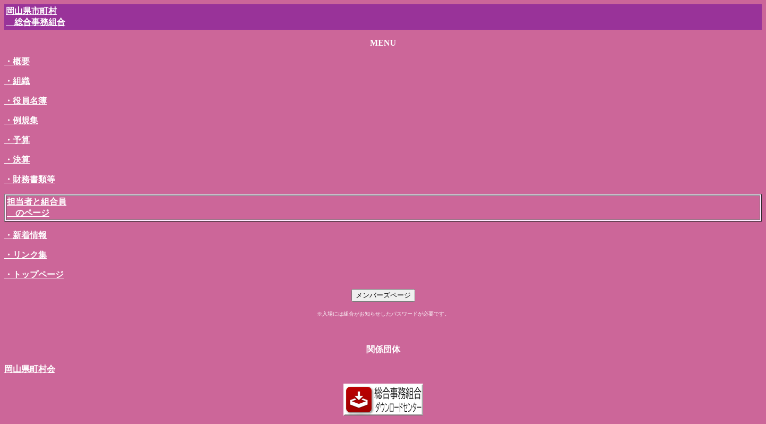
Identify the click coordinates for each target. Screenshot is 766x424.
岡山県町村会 (29, 369)
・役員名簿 (25, 100)
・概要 (17, 61)
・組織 (17, 81)
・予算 (17, 140)
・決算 (17, 159)
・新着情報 (25, 235)
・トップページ (34, 274)
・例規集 (21, 120)
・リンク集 (25, 254)
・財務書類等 (29, 179)
